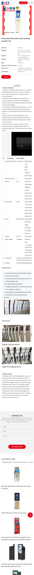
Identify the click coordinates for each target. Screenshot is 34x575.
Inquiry (6, 77)
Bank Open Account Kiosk (20, 462)
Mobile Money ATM (7, 462)
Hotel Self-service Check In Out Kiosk (13, 513)
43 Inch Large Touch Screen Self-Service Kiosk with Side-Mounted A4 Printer (16, 565)
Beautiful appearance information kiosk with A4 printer (16, 487)
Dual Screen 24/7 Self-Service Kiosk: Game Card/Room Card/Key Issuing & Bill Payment (16, 538)
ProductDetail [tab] (17, 85)
